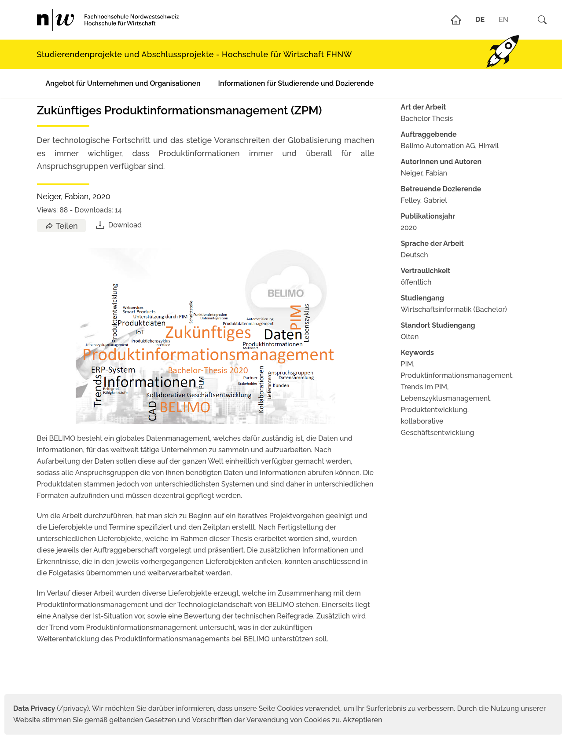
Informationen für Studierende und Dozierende (296, 83)
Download (118, 225)
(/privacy (50, 708)
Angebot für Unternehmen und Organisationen (123, 83)
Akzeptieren (362, 720)
